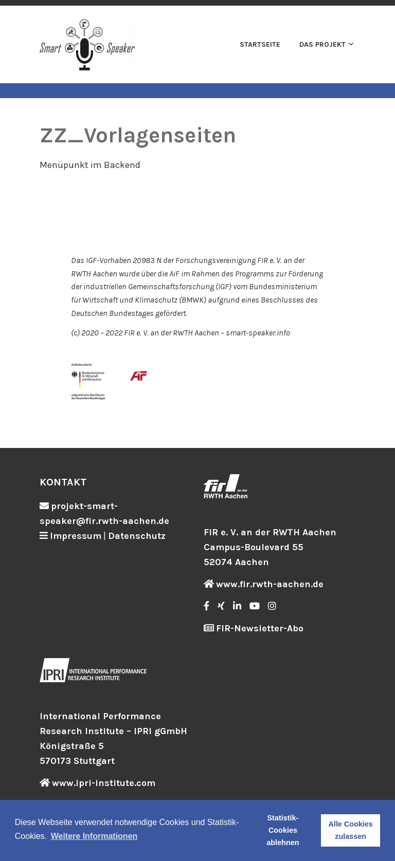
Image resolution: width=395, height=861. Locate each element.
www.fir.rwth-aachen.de (270, 584)
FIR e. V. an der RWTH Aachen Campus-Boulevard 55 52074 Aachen (270, 547)
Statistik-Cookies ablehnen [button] (282, 830)
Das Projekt (322, 44)
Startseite (260, 44)
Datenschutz (137, 535)
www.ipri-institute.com (103, 783)
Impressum (75, 535)
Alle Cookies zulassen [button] (350, 830)
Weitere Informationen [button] (94, 836)
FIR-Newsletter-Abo (259, 628)
